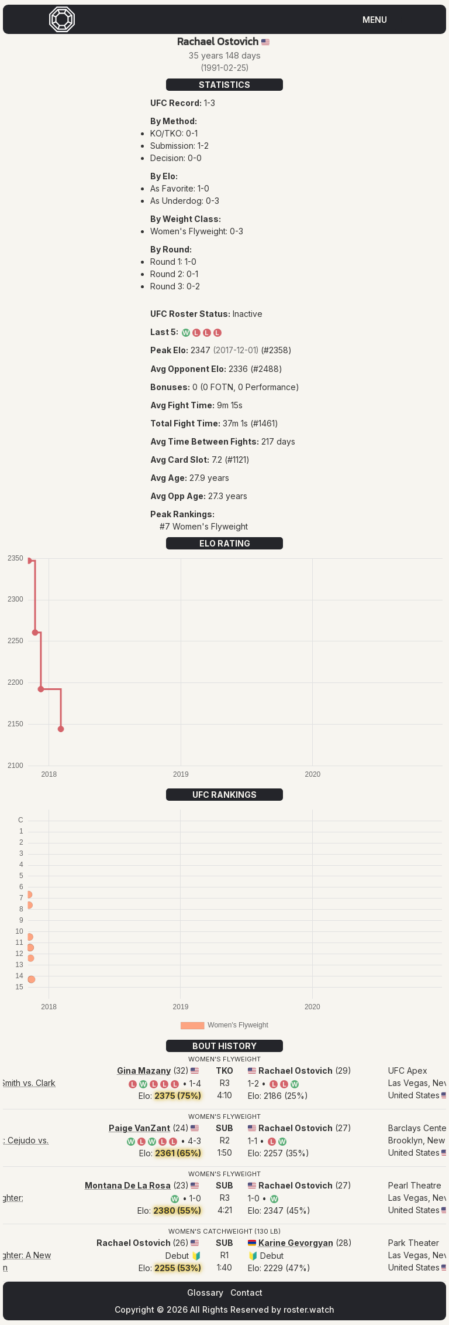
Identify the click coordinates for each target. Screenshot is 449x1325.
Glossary (205, 1292)
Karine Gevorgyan (295, 1243)
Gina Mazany (144, 1070)
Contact (246, 1292)
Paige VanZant (139, 1128)
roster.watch (309, 1309)
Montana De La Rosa (128, 1185)
